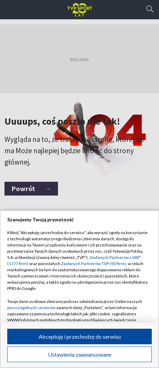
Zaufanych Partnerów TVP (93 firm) (93, 263)
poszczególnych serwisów (31, 307)
